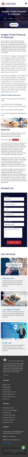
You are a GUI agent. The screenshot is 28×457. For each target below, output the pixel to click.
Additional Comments (9, 227)
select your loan (8, 222)
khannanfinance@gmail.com (13, 439)
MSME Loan (7, 343)
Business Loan (8, 278)
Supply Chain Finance (8, 422)
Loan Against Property (11, 309)
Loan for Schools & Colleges (10, 410)
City (5, 216)
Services (10, 18)
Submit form (14, 242)
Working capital (7, 387)
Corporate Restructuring (9, 415)
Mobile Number (7, 201)
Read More (6, 375)
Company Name (8, 212)
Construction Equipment (9, 420)
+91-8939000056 (11, 436)
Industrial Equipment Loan (9, 396)
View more (5, 286)
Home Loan (6, 399)
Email (5, 207)
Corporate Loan (7, 412)
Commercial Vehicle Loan (9, 417)
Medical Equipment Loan (9, 394)
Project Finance (7, 389)
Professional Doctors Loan (9, 391)
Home (5, 18)
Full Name (6, 196)
